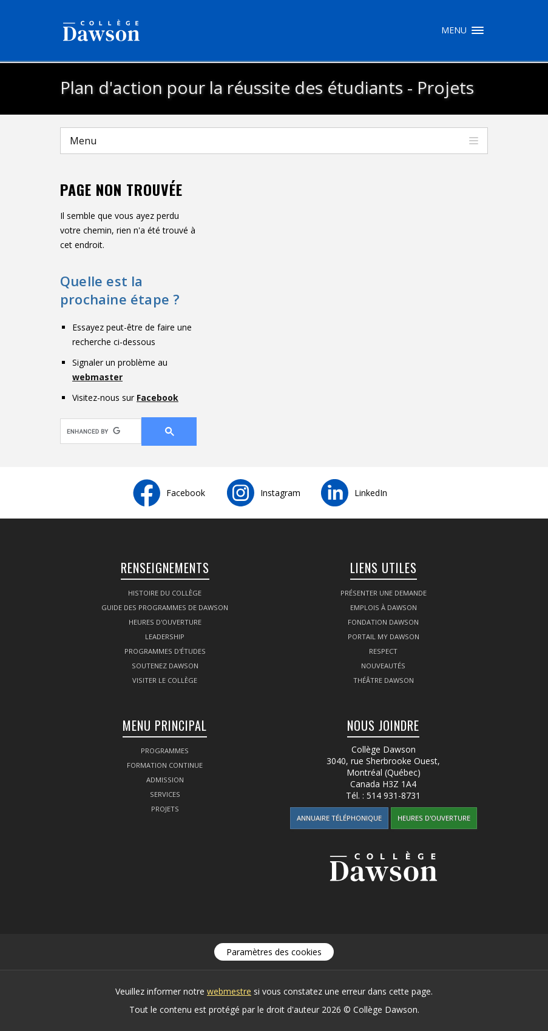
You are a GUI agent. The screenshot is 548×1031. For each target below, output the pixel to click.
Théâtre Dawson (383, 680)
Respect (383, 651)
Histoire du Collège (164, 592)
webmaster (97, 377)
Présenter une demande (383, 592)
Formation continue (165, 765)
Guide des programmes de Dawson (164, 607)
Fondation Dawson (383, 621)
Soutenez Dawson (165, 665)
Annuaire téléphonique (339, 817)
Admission (165, 779)
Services (165, 794)
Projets (165, 808)
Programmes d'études (165, 651)
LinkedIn (370, 493)
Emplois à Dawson (383, 607)
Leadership (164, 636)
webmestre (229, 991)
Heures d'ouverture (165, 621)
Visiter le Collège (164, 680)
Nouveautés (383, 665)
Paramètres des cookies (274, 952)
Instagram (280, 493)
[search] (93, 431)
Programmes (165, 750)
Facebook (157, 397)
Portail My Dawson (383, 636)
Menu (478, 30)
